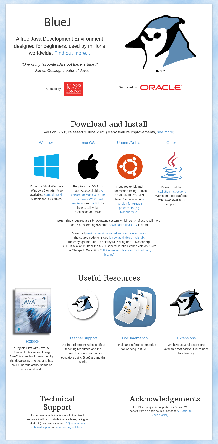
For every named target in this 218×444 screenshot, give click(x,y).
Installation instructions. (171, 191)
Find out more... (72, 53)
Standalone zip (53, 194)
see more (165, 132)
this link (95, 203)
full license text (110, 250)
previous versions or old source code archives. (116, 233)
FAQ (67, 423)
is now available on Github (126, 237)
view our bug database (69, 427)
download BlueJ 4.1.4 (123, 225)
